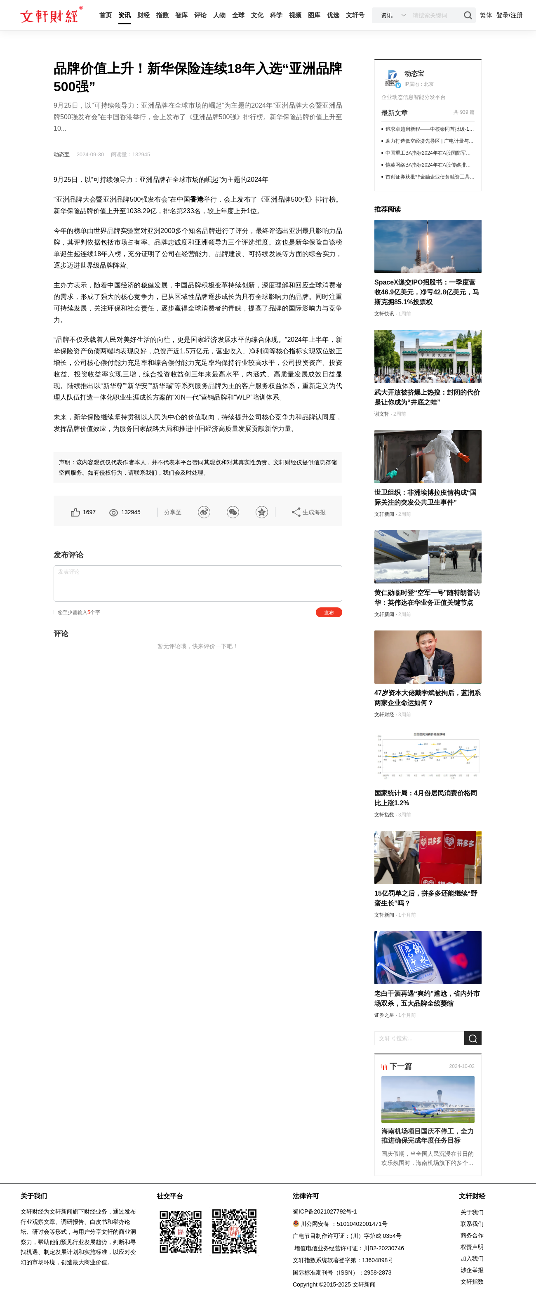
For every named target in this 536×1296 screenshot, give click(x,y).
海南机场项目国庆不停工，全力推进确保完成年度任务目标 (427, 1136)
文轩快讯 (384, 314)
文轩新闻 (384, 514)
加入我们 (472, 1258)
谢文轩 (381, 414)
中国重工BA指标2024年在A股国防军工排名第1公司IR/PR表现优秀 (430, 153)
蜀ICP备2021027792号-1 (325, 1211)
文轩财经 (384, 714)
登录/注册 (509, 15)
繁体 (486, 15)
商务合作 (472, 1235)
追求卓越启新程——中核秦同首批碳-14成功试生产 (430, 129)
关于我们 (472, 1212)
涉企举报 (472, 1270)
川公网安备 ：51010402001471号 (344, 1224)
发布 (329, 613)
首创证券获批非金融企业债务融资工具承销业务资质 (430, 176)
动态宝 (62, 154)
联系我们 (472, 1224)
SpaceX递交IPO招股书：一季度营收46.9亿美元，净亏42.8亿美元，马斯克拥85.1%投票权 (426, 292)
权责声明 (472, 1247)
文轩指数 (384, 815)
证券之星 (384, 1015)
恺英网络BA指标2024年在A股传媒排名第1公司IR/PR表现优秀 (430, 164)
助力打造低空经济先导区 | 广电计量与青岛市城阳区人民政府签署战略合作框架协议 (430, 141)
